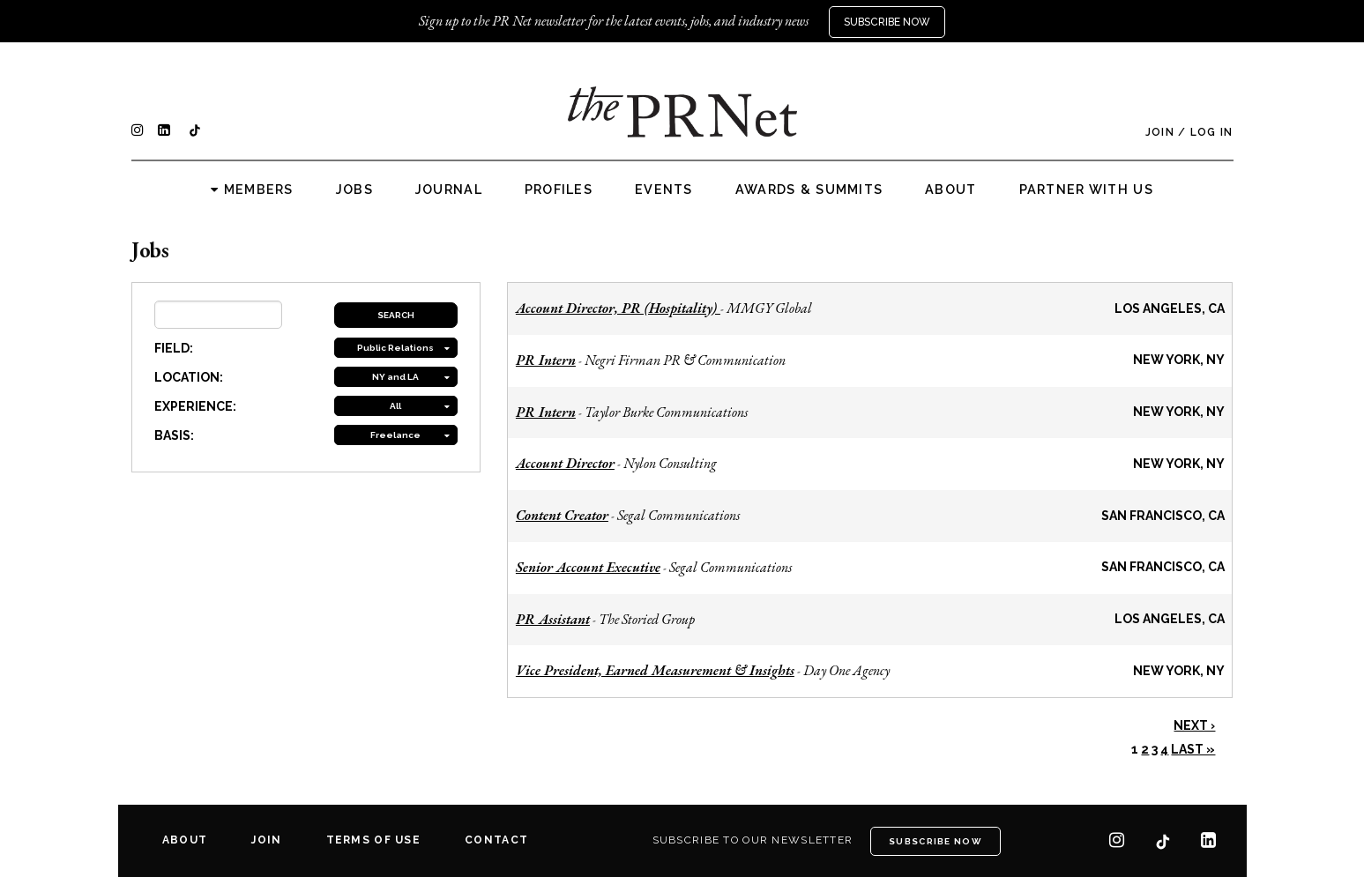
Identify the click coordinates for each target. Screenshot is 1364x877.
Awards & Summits (809, 189)
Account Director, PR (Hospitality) (618, 308)
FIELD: (173, 348)
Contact (496, 840)
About (950, 189)
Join (1159, 132)
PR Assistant (553, 619)
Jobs (354, 189)
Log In (1212, 132)
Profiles (559, 189)
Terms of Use (373, 840)
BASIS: (174, 435)
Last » (1193, 749)
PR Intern (546, 360)
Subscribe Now (887, 22)
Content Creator (562, 515)
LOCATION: (188, 377)
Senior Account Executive (588, 567)
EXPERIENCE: (195, 406)
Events (664, 189)
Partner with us (1086, 189)
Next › (1194, 725)
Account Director (565, 463)
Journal (448, 189)
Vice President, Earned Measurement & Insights (655, 670)
